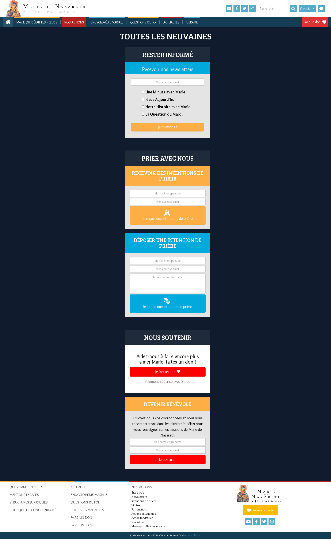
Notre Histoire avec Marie (167, 106)
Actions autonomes (144, 514)
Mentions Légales (24, 494)
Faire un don (312, 22)
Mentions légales (192, 535)
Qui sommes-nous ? (25, 487)
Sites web (138, 492)
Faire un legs (81, 525)
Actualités (171, 22)
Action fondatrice (142, 518)
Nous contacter (260, 510)
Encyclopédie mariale (107, 22)
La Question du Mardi (164, 114)
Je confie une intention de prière (167, 303)
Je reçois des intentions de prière (167, 215)
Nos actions (74, 22)
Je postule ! (167, 459)
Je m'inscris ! (167, 127)
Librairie (192, 22)
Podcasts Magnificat (88, 510)
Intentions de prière (144, 501)
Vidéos (136, 505)
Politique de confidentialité (32, 510)
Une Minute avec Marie (165, 91)
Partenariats (139, 509)
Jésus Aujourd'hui (160, 99)
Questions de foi (143, 22)
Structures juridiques (28, 502)
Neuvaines (138, 522)
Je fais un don (167, 371)
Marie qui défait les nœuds (36, 22)
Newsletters (139, 497)
